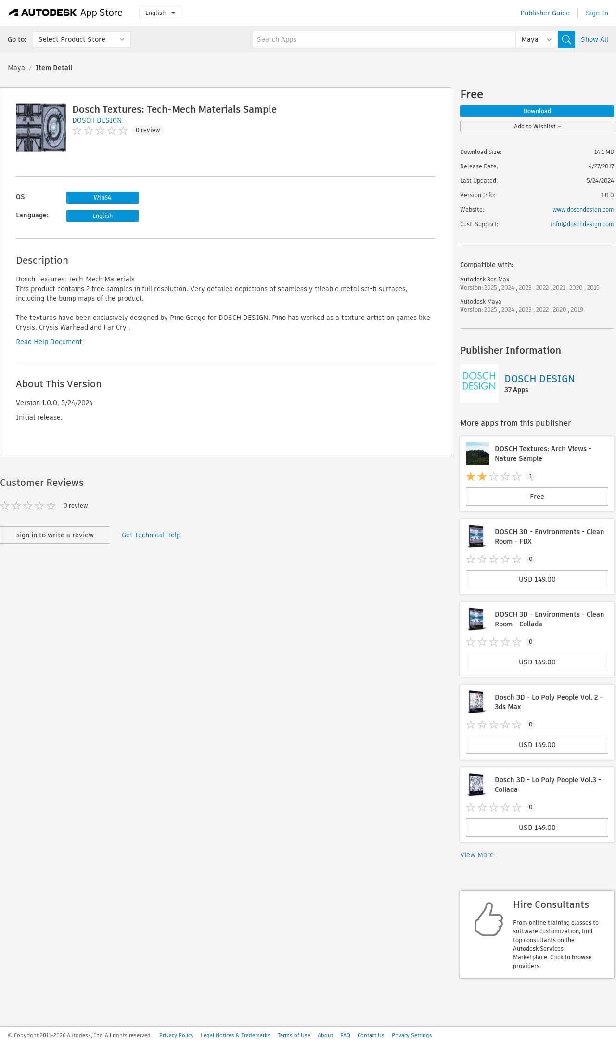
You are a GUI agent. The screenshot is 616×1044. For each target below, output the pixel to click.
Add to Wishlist (538, 126)
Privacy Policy (176, 1035)
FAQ (345, 1035)
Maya (16, 68)
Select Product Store (71, 39)
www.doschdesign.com (583, 209)
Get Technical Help (151, 535)
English (160, 13)
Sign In (597, 13)
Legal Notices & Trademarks (235, 1035)
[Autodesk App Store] (66, 13)
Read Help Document (49, 341)
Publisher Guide (545, 13)
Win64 (102, 197)
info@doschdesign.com (582, 224)
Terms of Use (294, 1035)
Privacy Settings (412, 1035)
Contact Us (371, 1035)
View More (477, 855)
